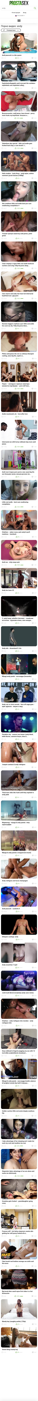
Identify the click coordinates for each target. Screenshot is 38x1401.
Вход (24, 12)
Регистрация (16, 12)
